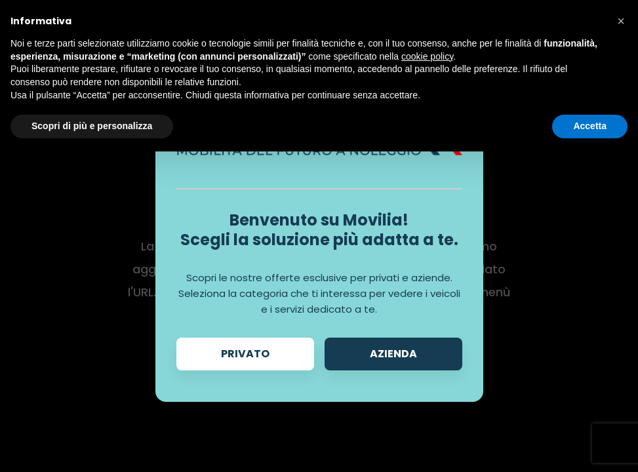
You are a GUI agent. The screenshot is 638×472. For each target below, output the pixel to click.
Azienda (393, 353)
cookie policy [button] (427, 56)
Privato (245, 353)
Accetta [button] (590, 126)
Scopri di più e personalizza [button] (91, 126)
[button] (620, 20)
